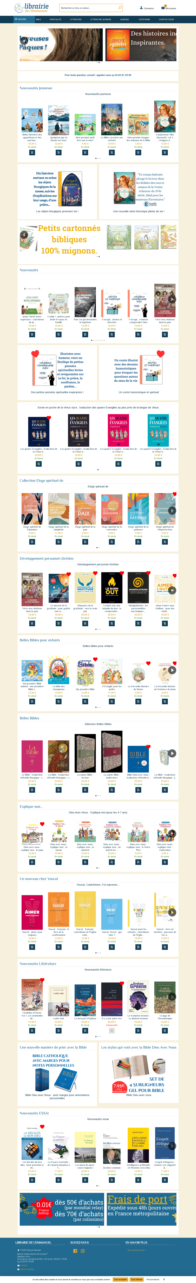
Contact (22, 1265)
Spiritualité (55, 19)
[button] (173, 48)
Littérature (76, 19)
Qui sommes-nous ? (137, 1250)
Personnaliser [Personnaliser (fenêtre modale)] (153, 1279)
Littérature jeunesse (100, 19)
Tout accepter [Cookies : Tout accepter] (120, 1279)
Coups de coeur (166, 19)
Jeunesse (124, 19)
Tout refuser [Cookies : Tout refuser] (136, 1279)
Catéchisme (144, 19)
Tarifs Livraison (25, 1269)
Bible (38, 19)
